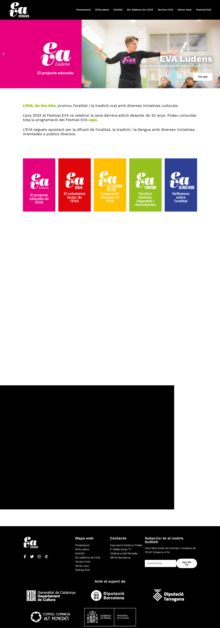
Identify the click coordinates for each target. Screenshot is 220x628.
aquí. (93, 120)
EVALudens (102, 9)
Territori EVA (165, 9)
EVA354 (118, 9)
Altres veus (185, 9)
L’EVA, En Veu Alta (39, 105)
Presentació (83, 9)
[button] (3, 54)
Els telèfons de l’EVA (140, 9)
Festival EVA (203, 9)
